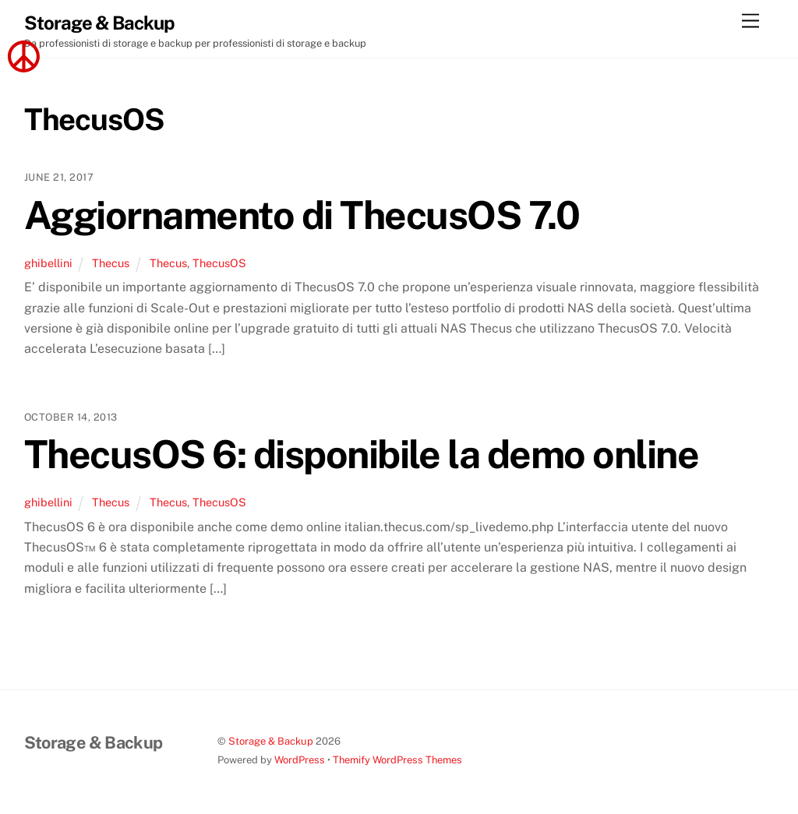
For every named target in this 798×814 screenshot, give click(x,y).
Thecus (110, 263)
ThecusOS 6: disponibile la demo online (361, 454)
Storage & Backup (270, 741)
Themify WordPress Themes (397, 760)
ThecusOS (219, 263)
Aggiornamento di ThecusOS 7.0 (302, 215)
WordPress (299, 760)
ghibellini (48, 263)
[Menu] (750, 21)
